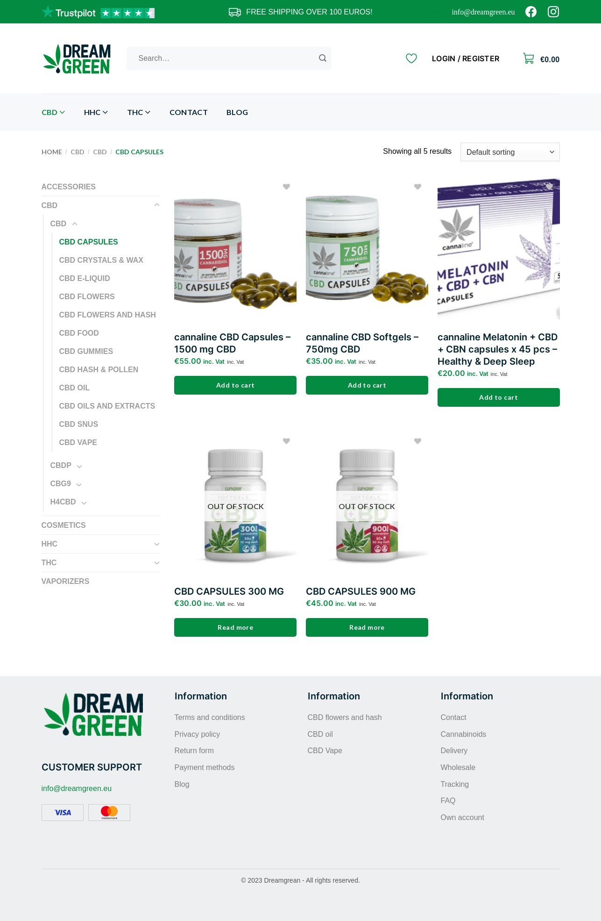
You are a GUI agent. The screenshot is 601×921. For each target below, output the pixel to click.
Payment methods (205, 767)
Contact (189, 112)
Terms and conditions (210, 717)
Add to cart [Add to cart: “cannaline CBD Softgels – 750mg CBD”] (367, 385)
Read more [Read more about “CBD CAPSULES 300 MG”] (235, 627)
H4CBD (63, 502)
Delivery (454, 751)
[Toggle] (157, 205)
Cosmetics (64, 525)
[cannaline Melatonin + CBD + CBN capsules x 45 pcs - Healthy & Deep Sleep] (499, 251)
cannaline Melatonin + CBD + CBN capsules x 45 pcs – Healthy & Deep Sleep (498, 349)
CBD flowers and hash (107, 315)
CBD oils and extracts (107, 406)
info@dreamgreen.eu (483, 12)
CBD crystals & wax (101, 260)
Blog (237, 112)
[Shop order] (509, 152)
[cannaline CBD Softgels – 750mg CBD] (367, 251)
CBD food (79, 333)
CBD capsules (88, 242)
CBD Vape (78, 442)
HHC (96, 112)
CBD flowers (87, 297)
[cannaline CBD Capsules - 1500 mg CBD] (235, 251)
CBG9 (60, 484)
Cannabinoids (464, 734)
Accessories (69, 187)
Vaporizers (66, 581)
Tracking (455, 784)
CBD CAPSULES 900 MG (361, 591)
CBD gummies (86, 351)
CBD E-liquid (84, 278)
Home (52, 152)
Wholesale (458, 767)
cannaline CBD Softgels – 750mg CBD (362, 343)
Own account (462, 817)
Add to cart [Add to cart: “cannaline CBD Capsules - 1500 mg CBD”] (235, 385)
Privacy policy (197, 734)
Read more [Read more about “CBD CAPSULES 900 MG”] (367, 627)
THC (139, 112)
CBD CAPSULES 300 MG (229, 591)
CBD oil (74, 388)
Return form (194, 751)
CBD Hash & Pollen (99, 370)
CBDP (60, 465)
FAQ (448, 801)
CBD (53, 112)
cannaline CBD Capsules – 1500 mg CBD (232, 343)
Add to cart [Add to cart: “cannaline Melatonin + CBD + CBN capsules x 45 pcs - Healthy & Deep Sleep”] (498, 397)
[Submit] (323, 58)
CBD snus (79, 424)
